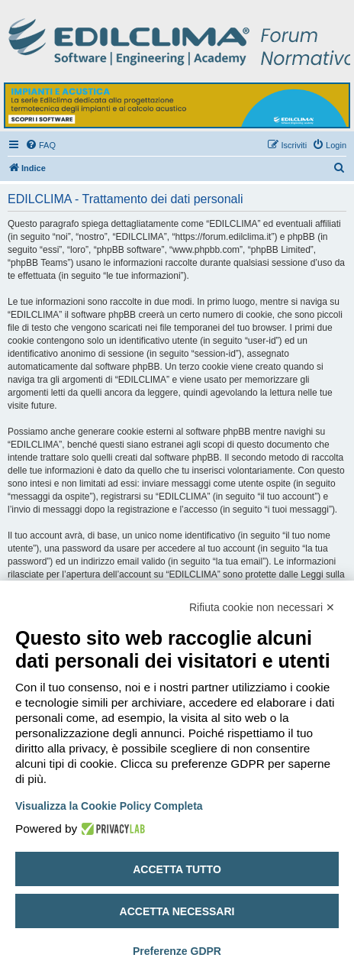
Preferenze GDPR (177, 951)
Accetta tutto (177, 869)
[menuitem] (40, 145)
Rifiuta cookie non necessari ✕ (262, 607)
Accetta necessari (177, 911)
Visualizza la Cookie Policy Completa (109, 806)
